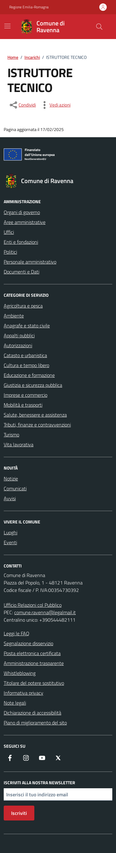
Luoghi (10, 532)
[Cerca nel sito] (99, 26)
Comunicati (15, 488)
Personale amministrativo (30, 261)
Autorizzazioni (18, 345)
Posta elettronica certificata (32, 653)
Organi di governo (22, 212)
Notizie (11, 478)
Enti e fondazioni (21, 242)
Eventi (10, 542)
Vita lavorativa (18, 444)
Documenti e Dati (21, 271)
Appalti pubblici (19, 335)
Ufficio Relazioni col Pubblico (33, 605)
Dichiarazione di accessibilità (32, 712)
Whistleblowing (20, 673)
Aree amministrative (24, 222)
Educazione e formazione (29, 375)
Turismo (11, 434)
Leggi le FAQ (16, 633)
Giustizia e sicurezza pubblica (33, 385)
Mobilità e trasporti (23, 405)
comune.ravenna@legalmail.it (45, 612)
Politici (10, 252)
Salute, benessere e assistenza (35, 414)
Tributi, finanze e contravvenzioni (37, 424)
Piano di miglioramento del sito (35, 722)
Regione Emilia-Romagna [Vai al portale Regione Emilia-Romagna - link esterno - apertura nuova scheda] (29, 7)
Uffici (9, 232)
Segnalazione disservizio (28, 643)
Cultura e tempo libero (26, 365)
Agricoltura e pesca (23, 305)
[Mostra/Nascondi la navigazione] (7, 26)
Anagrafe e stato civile (27, 325)
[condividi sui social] (22, 105)
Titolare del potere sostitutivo (34, 683)
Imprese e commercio (25, 395)
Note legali (15, 702)
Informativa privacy (23, 693)
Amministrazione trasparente (34, 663)
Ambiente (14, 315)
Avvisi (10, 498)
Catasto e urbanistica (25, 355)
